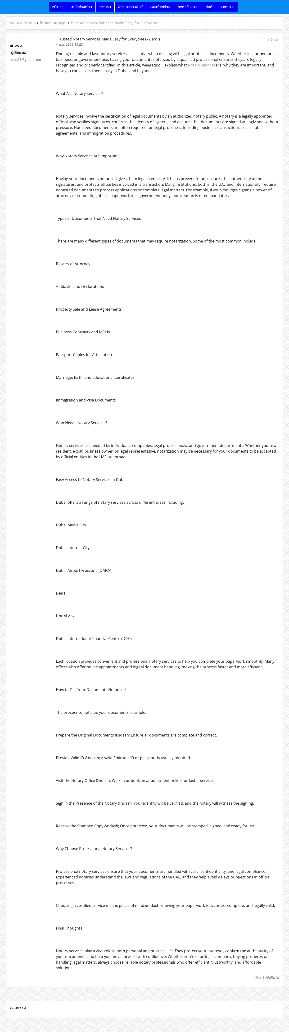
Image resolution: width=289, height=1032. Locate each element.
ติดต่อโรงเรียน (188, 6)
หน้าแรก (57, 6)
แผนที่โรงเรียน (160, 6)
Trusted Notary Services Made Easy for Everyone (114, 23)
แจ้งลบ (273, 39)
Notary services (202, 65)
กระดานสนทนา (23, 23)
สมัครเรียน (227, 6)
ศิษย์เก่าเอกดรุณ (53, 23)
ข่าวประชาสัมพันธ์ (130, 6)
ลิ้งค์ (209, 6)
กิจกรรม (105, 6)
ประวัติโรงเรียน (81, 6)
